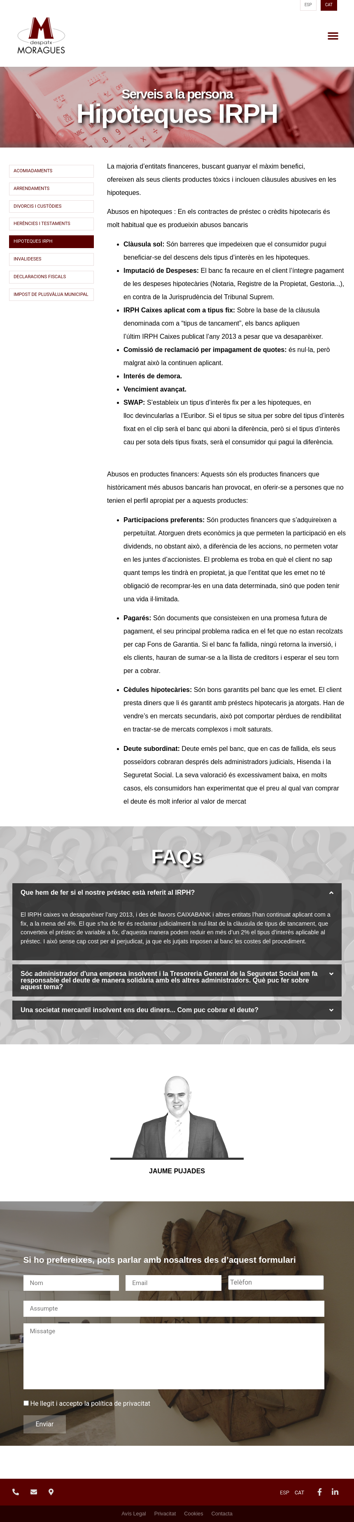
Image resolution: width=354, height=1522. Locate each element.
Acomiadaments (33, 171)
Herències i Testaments (42, 223)
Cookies (193, 1513)
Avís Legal (133, 1513)
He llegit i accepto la (90, 1403)
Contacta (222, 1513)
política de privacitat (120, 1403)
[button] (333, 35)
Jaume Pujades (177, 1171)
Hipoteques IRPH (33, 241)
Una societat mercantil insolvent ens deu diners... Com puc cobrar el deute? (140, 1009)
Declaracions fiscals (40, 276)
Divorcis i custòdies (37, 206)
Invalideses (27, 259)
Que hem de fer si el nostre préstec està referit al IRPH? (108, 892)
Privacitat (165, 1513)
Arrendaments (31, 188)
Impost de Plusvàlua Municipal (51, 294)
